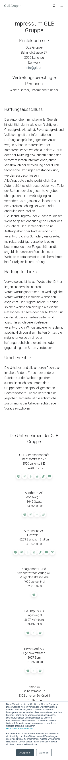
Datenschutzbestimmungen (19, 728)
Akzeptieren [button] (25, 752)
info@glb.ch (34, 68)
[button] (54, 6)
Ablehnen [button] (44, 752)
